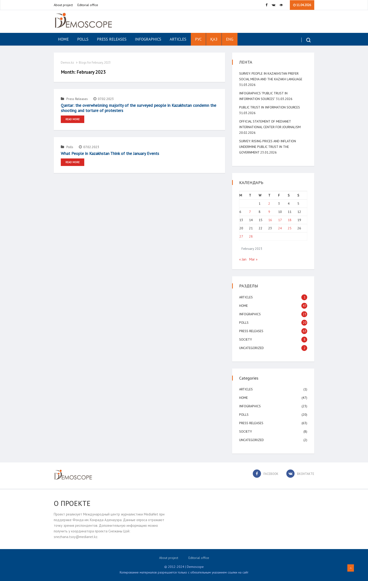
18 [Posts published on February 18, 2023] (289, 220)
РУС (198, 39)
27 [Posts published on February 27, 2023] (241, 236)
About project (63, 5)
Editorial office (87, 5)
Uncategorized (251, 348)
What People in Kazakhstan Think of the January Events (110, 153)
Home (63, 39)
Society (245, 339)
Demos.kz (67, 63)
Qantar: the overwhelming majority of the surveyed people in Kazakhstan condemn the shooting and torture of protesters (138, 108)
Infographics (148, 39)
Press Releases (111, 39)
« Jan (242, 259)
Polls (82, 39)
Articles (178, 39)
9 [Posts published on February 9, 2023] (269, 212)
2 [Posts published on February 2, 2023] (269, 203)
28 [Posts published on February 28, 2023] (251, 236)
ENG (229, 39)
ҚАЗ (213, 39)
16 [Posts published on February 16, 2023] (270, 220)
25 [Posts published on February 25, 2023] (289, 228)
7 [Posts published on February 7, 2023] (250, 212)
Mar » (253, 259)
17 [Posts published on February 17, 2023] (280, 220)
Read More (72, 119)
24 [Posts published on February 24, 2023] (280, 228)
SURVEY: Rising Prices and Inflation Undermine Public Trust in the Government (267, 146)
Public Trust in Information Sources (269, 107)
